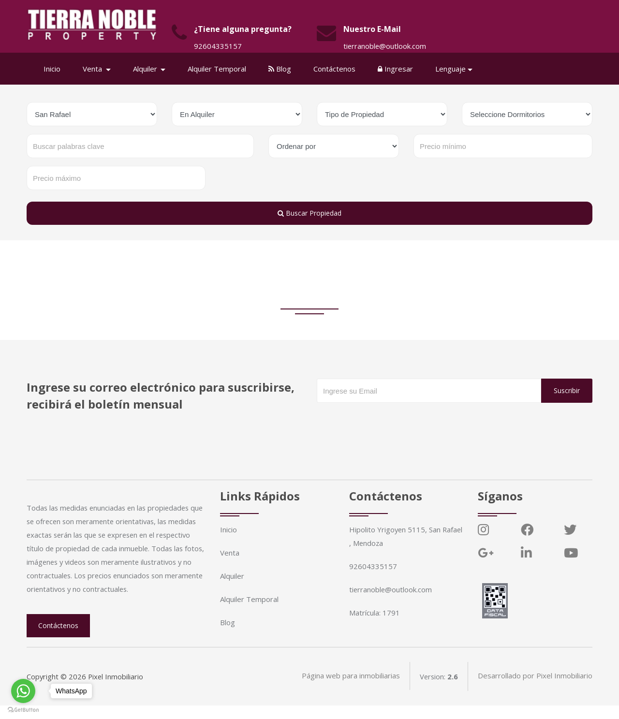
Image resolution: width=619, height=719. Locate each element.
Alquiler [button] (147, 68)
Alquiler (232, 576)
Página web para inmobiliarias (350, 690)
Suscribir (567, 390)
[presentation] (390, 422)
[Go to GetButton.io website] (23, 709)
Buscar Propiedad (309, 213)
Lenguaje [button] (451, 68)
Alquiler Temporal (218, 68)
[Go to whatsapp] (23, 691)
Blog (280, 68)
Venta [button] (94, 68)
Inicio (52, 68)
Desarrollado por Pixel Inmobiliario (535, 690)
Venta (229, 553)
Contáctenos (335, 68)
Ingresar (396, 68)
